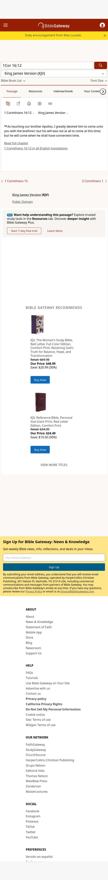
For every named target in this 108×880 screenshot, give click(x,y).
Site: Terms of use (38, 720)
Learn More (55, 231)
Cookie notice (35, 715)
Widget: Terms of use (41, 725)
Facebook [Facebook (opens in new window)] (32, 811)
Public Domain (22, 202)
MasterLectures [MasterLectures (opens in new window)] (37, 791)
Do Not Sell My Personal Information (53, 709)
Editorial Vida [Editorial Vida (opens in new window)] (35, 771)
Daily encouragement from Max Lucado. (53, 35)
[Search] (100, 65)
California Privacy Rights (44, 704)
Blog (29, 643)
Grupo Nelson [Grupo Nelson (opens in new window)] (35, 765)
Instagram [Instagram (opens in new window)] (33, 816)
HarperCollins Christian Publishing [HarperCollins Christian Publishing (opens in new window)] (50, 760)
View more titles (54, 465)
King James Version (26, 195)
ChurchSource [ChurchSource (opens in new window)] (36, 755)
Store (29, 637)
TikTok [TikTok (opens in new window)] (30, 827)
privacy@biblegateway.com (77, 591)
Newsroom (33, 648)
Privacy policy (36, 699)
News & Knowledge (39, 622)
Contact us (33, 693)
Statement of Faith (39, 627)
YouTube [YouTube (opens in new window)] (32, 837)
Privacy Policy (33, 591)
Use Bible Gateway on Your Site (48, 683)
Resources (35, 91)
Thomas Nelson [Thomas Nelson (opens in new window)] (37, 776)
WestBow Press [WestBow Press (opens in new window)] (36, 781)
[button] (102, 25)
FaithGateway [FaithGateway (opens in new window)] (35, 744)
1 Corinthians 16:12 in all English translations (35, 148)
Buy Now (40, 380)
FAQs (29, 673)
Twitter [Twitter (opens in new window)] (31, 832)
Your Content (93, 91)
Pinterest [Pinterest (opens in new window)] (32, 821)
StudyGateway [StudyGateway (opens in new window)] (36, 750)
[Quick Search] (47, 65)
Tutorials (32, 678)
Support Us (34, 653)
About (30, 616)
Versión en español (39, 857)
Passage (12, 91)
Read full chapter (16, 143)
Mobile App (34, 632)
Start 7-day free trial (24, 231)
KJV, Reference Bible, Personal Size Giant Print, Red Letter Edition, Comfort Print (52, 422)
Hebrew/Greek (63, 91)
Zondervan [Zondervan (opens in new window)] (33, 786)
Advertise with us (38, 688)
